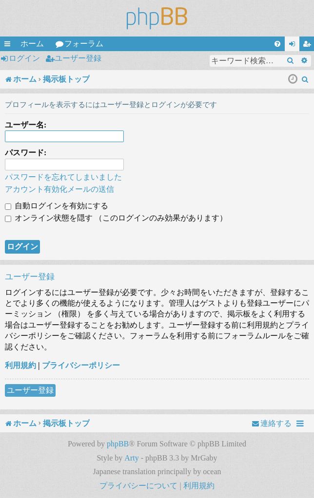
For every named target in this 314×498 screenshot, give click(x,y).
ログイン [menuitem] (294, 45)
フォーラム (83, 43)
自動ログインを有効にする (56, 206)
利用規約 (20, 365)
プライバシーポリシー (81, 365)
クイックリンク (9, 45)
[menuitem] (277, 44)
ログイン (24, 58)
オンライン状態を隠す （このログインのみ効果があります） (116, 218)
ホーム (32, 43)
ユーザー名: (25, 125)
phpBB (118, 444)
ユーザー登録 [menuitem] (308, 45)
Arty (131, 458)
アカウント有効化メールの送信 (59, 189)
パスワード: (25, 152)
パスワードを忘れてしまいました (63, 177)
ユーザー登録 (78, 58)
